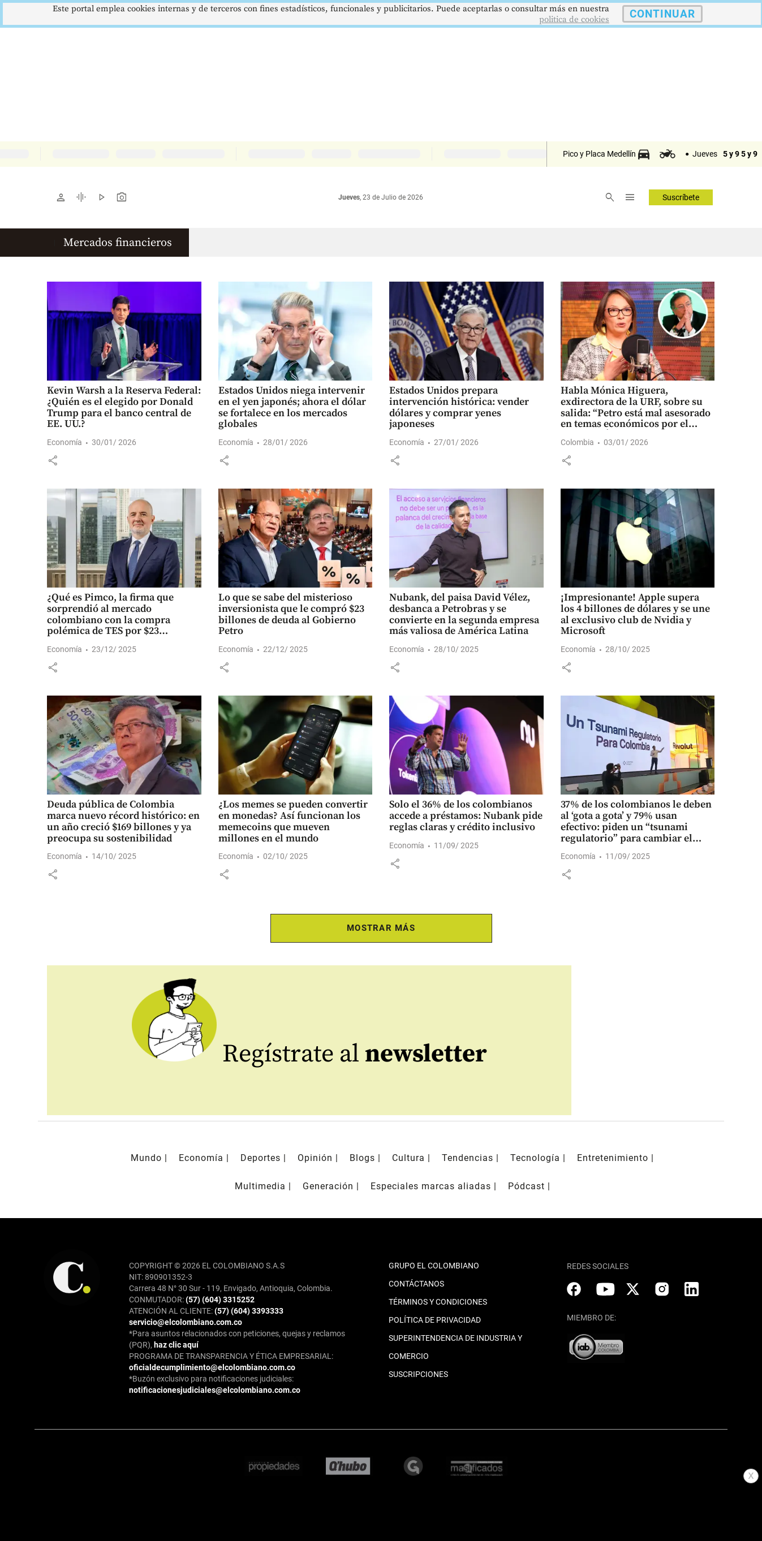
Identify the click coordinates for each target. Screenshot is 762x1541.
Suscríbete (680, 197)
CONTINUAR (662, 13)
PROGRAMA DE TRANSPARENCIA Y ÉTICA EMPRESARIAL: (231, 1356)
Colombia (577, 442)
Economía (64, 442)
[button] (52, 460)
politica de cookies (574, 19)
